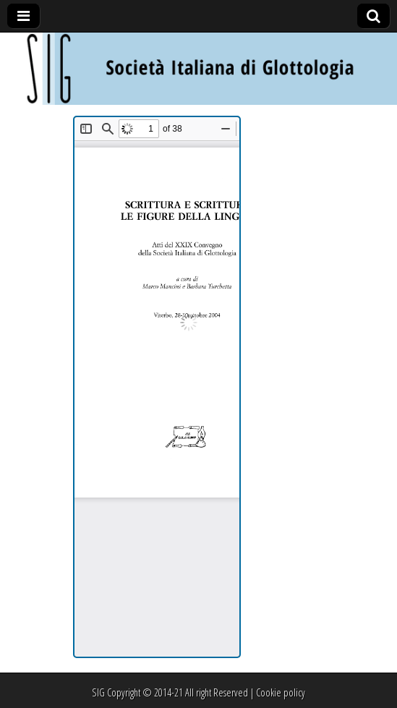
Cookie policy (280, 692)
